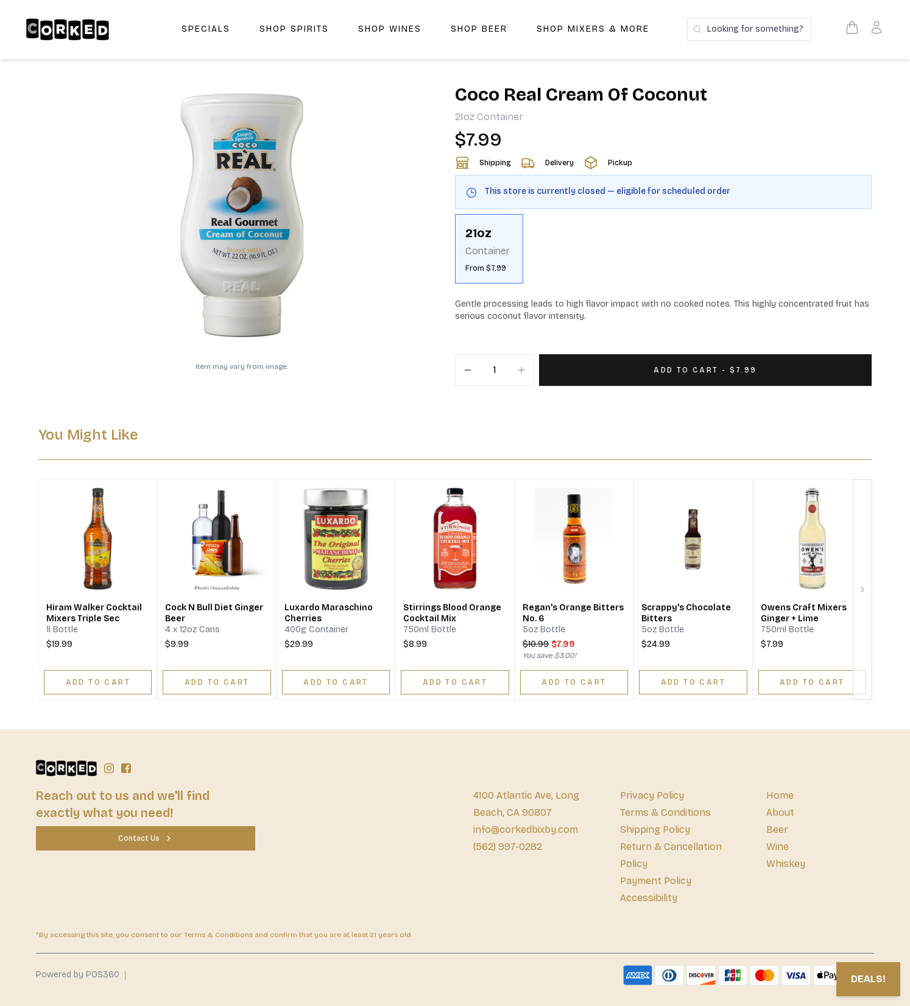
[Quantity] (494, 370)
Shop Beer (479, 29)
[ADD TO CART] (98, 682)
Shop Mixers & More (593, 29)
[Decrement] (468, 370)
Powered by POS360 (77, 974)
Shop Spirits (294, 29)
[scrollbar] (663, 253)
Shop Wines (389, 29)
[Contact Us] (145, 838)
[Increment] (521, 370)
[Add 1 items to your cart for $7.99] (705, 370)
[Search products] (749, 29)
